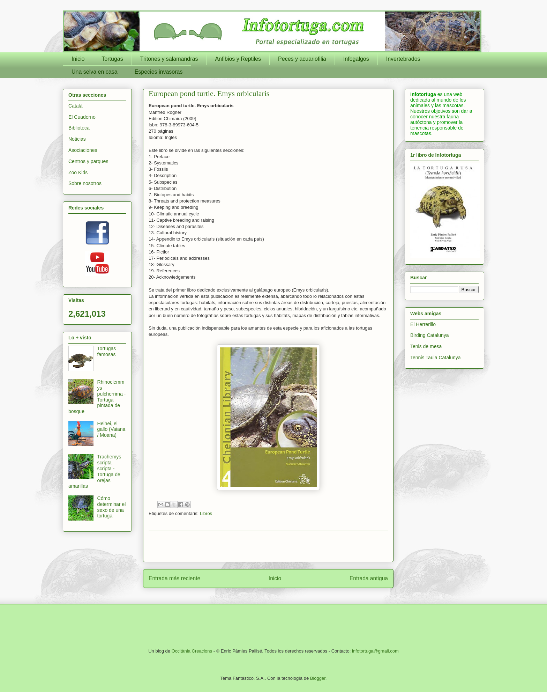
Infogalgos (356, 59)
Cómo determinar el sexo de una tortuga (111, 506)
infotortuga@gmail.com (375, 651)
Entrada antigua (369, 578)
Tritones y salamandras (169, 59)
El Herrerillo (423, 324)
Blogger (317, 678)
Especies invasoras (159, 72)
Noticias (77, 139)
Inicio (78, 59)
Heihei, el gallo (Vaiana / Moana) (111, 429)
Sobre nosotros (85, 183)
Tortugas (112, 59)
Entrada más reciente (174, 578)
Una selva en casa (95, 72)
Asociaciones (82, 150)
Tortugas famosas (106, 351)
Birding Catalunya (429, 335)
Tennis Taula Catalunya (435, 357)
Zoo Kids (78, 172)
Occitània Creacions (192, 651)
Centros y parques (88, 161)
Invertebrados (403, 59)
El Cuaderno (82, 117)
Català (75, 106)
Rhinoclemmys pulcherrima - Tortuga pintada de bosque (97, 396)
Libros (206, 513)
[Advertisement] (268, 546)
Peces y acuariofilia (302, 59)
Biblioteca (79, 128)
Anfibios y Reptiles (238, 59)
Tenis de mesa (426, 346)
